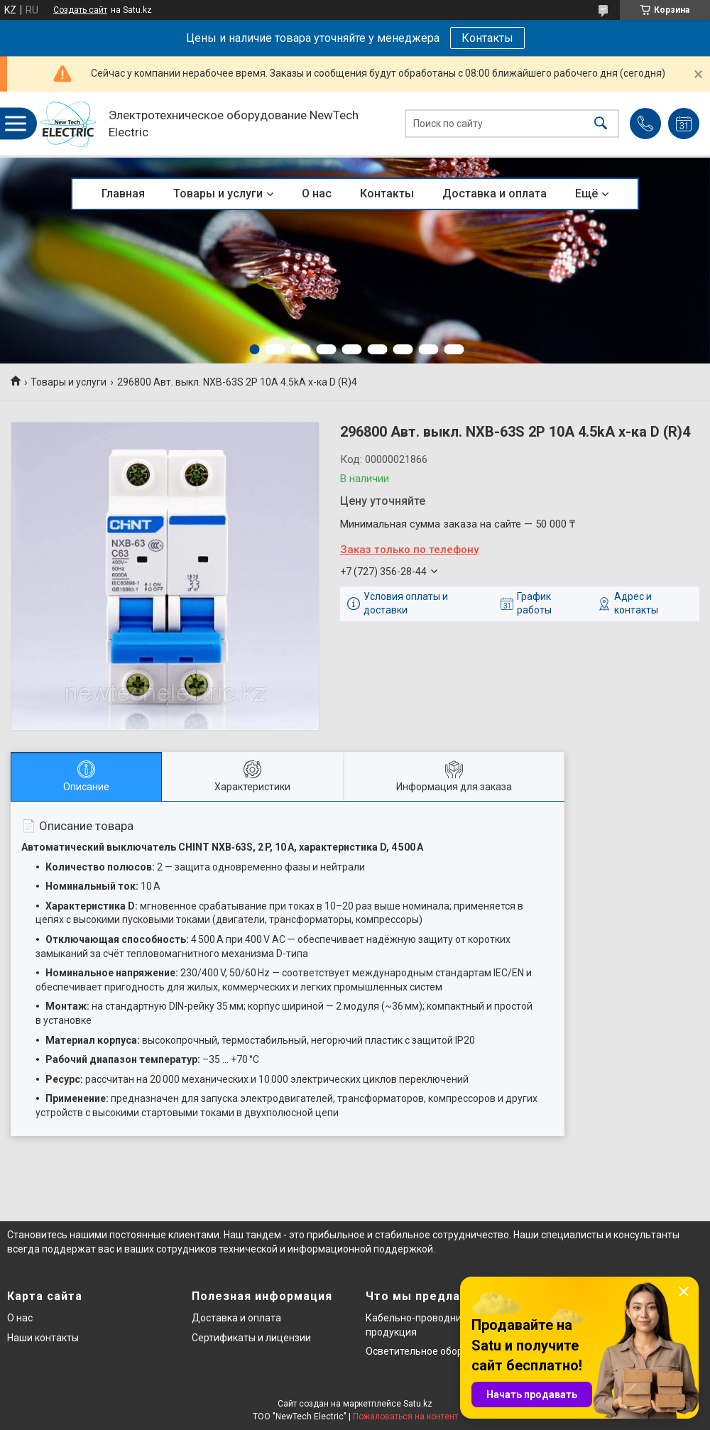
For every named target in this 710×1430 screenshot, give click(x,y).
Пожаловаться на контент (405, 1416)
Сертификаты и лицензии (251, 1337)
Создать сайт (80, 10)
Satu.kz (417, 1404)
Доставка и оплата (494, 193)
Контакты (487, 38)
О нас (317, 193)
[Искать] (601, 124)
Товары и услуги (218, 193)
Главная (123, 193)
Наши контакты (43, 1337)
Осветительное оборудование (437, 1351)
